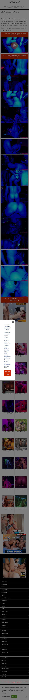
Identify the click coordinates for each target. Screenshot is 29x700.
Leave (7, 374)
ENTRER (7, 371)
